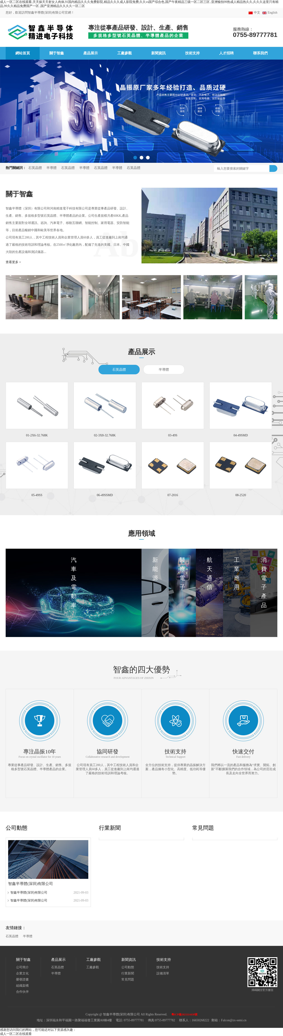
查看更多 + (13, 262)
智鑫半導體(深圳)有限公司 (28, 892)
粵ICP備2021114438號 (184, 1014)
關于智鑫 (23, 959)
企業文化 (22, 973)
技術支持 (163, 959)
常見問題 (203, 828)
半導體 (51, 168)
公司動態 (16, 828)
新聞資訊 (128, 959)
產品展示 (58, 959)
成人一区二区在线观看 (16, 1034)
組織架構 (22, 985)
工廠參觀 (93, 959)
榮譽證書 (22, 979)
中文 (257, 12)
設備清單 (162, 973)
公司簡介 (22, 967)
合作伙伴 (22, 991)
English (272, 12)
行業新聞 (110, 828)
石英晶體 (35, 168)
